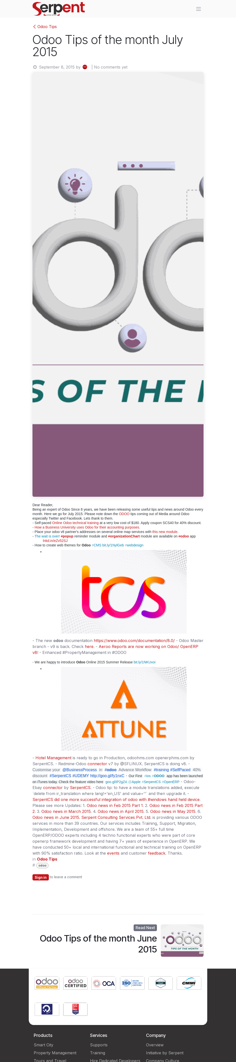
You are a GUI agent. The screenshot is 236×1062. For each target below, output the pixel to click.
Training (97, 1052)
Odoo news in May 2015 (172, 811)
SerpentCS (151, 782)
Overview (155, 1044)
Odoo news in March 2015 (66, 811)
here (89, 646)
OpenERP (170, 782)
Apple (134, 782)
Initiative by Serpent (164, 1052)
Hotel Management (53, 757)
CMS (96, 545)
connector (97, 763)
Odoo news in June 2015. (56, 817)
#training (161, 770)
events (113, 853)
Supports (99, 1044)
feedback (156, 853)
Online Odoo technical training (75, 523)
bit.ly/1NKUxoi (144, 662)
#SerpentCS (60, 776)
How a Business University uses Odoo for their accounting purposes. (87, 527)
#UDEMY (80, 776)
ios (147, 776)
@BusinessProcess (79, 770)
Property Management (55, 1052)
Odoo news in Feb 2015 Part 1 (115, 805)
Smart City (43, 1044)
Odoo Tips (44, 26)
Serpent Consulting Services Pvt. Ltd (115, 817)
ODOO (124, 514)
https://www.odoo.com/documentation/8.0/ (134, 640)
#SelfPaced (180, 770)
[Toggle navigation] (199, 9)
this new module (164, 532)
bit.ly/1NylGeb (113, 545)
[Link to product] (47, 983)
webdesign (134, 545)
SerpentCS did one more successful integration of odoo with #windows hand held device (116, 799)
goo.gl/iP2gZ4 (116, 782)
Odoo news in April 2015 (121, 811)
